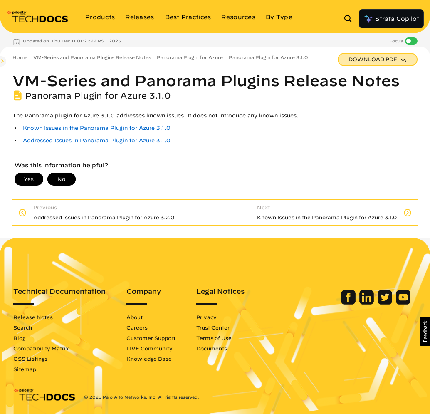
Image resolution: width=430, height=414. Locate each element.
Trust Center (213, 327)
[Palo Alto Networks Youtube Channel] (403, 302)
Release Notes (33, 317)
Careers (137, 327)
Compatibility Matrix (41, 348)
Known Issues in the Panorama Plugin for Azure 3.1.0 (97, 128)
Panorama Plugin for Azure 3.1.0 (268, 57)
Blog (19, 338)
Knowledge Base (149, 359)
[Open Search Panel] (350, 18)
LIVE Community (149, 348)
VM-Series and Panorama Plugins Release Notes (92, 57)
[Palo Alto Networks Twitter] (386, 302)
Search (22, 327)
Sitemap (24, 369)
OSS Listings (30, 359)
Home (19, 57)
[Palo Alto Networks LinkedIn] (367, 302)
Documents (211, 348)
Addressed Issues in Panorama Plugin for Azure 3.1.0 (97, 140)
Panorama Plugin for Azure (190, 57)
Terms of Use (214, 338)
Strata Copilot (391, 19)
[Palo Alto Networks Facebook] (349, 302)
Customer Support (150, 338)
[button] (425, 331)
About (134, 317)
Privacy (206, 317)
